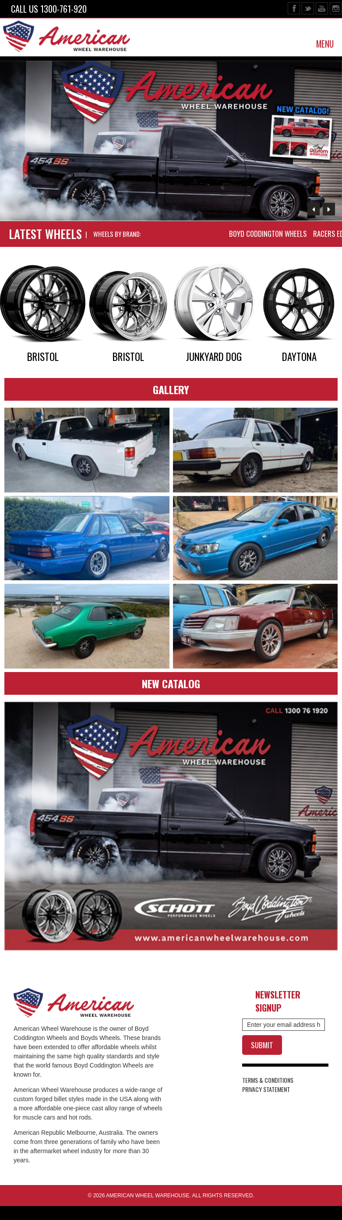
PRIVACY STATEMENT (266, 1089)
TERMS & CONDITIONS (267, 1080)
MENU (325, 44)
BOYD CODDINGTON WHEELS (268, 233)
